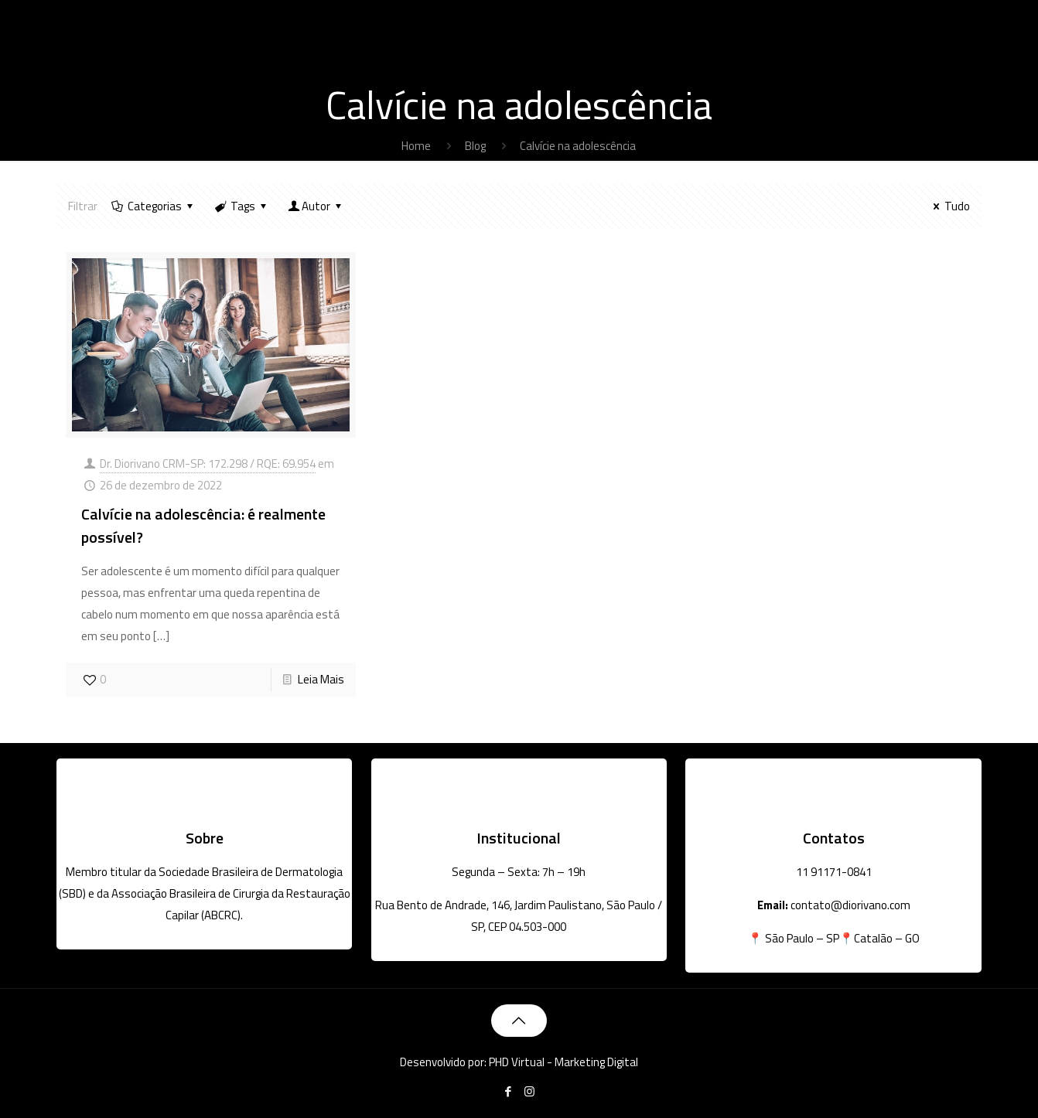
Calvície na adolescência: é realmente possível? (203, 525)
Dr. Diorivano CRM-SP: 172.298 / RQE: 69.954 (208, 463)
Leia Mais (321, 679)
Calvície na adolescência (578, 146)
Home (416, 146)
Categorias (153, 206)
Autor (316, 206)
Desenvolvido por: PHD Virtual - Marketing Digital (519, 1062)
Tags (241, 206)
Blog (475, 146)
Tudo (949, 206)
